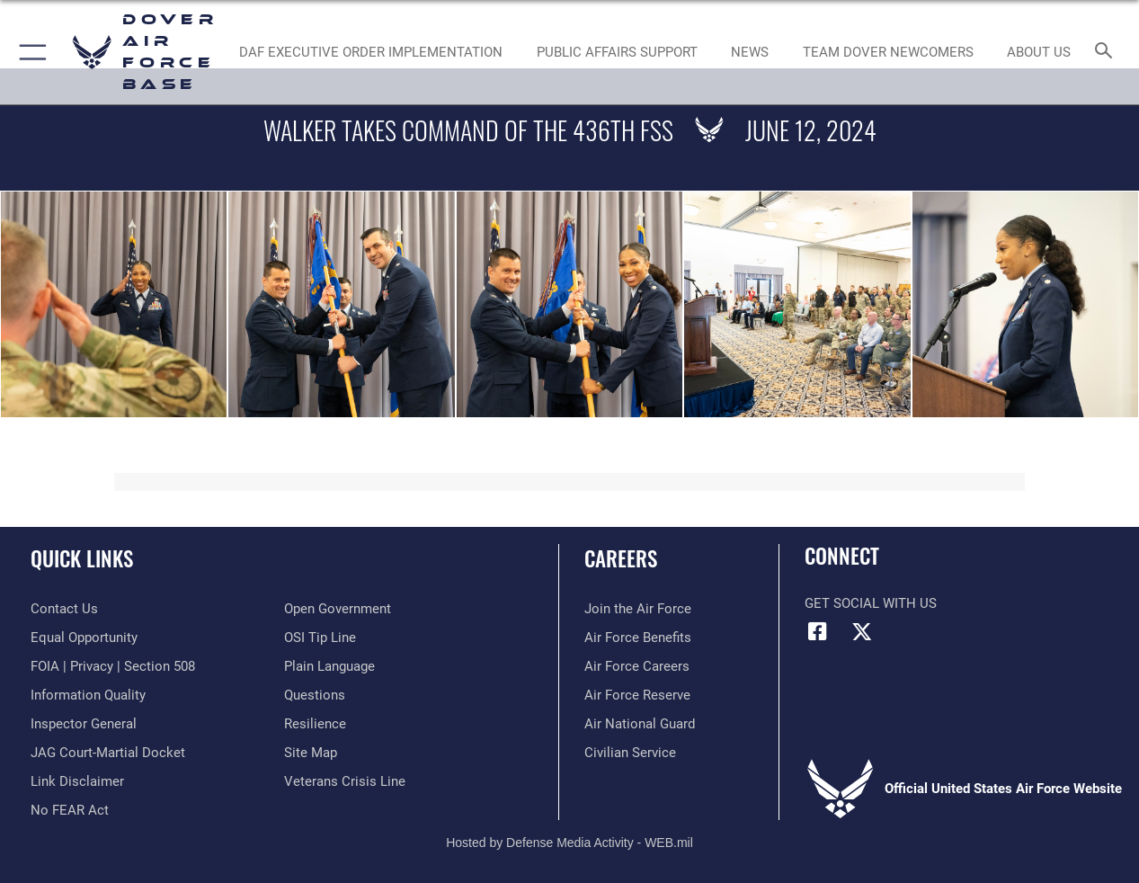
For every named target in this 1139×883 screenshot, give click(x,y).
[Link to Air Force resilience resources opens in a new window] (315, 724)
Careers (620, 559)
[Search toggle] (1106, 52)
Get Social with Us (871, 603)
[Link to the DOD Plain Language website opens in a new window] (329, 666)
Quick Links (82, 559)
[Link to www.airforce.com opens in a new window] (637, 609)
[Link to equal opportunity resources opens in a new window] (84, 637)
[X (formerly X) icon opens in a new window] (862, 631)
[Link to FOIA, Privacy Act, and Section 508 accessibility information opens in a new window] (113, 666)
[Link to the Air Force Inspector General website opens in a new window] (84, 724)
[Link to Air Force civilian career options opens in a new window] (630, 753)
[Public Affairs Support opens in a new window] (616, 53)
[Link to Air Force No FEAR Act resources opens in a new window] (70, 810)
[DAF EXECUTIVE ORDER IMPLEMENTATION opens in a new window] (371, 53)
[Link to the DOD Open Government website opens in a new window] (337, 609)
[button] (29, 52)
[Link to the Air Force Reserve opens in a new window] (637, 695)
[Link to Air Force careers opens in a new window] (637, 666)
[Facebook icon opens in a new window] (818, 631)
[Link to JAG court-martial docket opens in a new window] (108, 753)
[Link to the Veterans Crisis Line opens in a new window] (344, 781)
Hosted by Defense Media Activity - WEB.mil (569, 842)
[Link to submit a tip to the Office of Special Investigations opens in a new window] (320, 637)
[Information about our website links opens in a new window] (77, 781)
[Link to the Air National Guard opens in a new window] (639, 724)
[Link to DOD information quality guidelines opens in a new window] (88, 695)
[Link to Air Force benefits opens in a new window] (637, 637)
